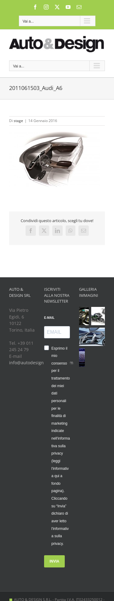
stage (18, 120)
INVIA (54, 561)
